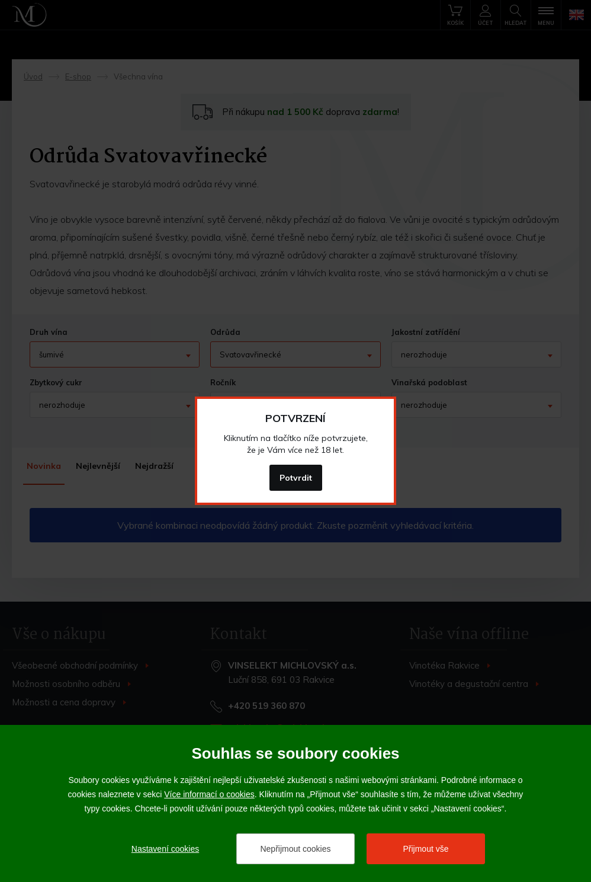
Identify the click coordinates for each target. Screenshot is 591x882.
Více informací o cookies (209, 794)
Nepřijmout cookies (295, 849)
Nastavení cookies (165, 849)
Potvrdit (296, 477)
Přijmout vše (425, 849)
